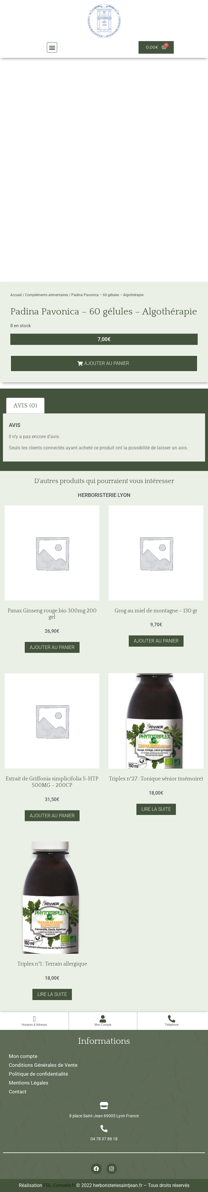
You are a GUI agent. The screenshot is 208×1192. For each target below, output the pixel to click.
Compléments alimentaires (46, 295)
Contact (18, 1092)
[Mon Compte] (103, 1019)
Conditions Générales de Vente (43, 1065)
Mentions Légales (28, 1083)
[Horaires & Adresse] (34, 1019)
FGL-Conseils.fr (59, 1185)
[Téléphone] (171, 1019)
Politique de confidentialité (38, 1074)
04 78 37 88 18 (104, 1138)
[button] (52, 47)
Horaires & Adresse (34, 1024)
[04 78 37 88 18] (104, 1128)
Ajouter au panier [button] (52, 647)
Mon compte (23, 1056)
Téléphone (172, 1024)
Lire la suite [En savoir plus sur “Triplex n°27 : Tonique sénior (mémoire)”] (156, 809)
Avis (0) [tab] (25, 405)
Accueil (16, 295)
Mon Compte (103, 1024)
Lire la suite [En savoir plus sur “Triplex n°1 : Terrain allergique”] (52, 994)
